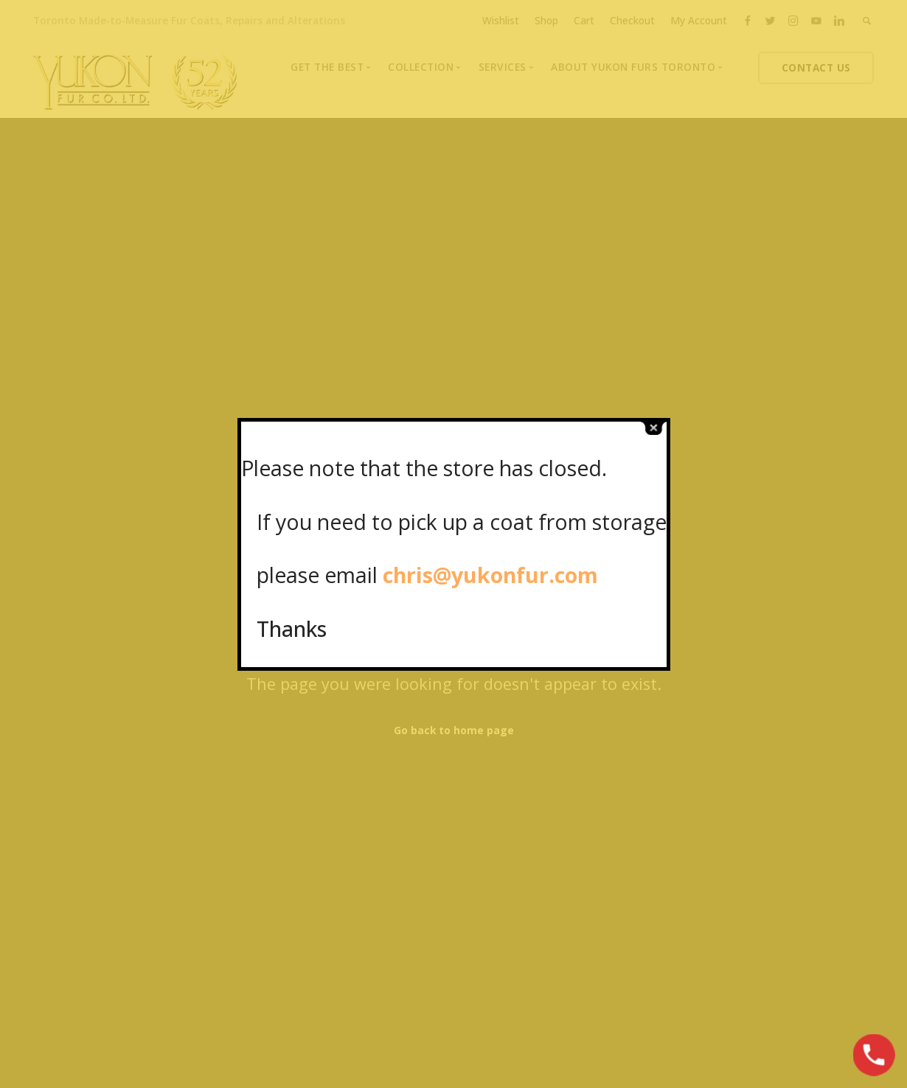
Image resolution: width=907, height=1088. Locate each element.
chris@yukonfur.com (490, 574)
